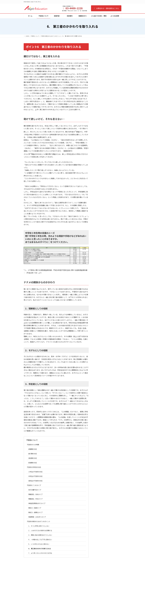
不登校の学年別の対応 (34, 467)
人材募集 (60, 613)
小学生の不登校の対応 (35, 472)
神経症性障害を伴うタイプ (36, 503)
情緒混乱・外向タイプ (35, 499)
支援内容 (60, 589)
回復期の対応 (32, 463)
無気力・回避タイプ (34, 508)
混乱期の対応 (32, 458)
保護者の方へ (62, 596)
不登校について (32, 440)
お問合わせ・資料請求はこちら (106, 8)
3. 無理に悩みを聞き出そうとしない (40, 535)
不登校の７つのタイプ (34, 485)
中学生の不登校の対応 (35, 476)
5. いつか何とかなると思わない (38, 544)
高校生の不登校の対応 (35, 481)
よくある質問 (62, 606)
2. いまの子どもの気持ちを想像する (40, 530)
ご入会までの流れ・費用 (65, 599)
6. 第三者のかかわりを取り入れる (39, 548)
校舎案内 (60, 592)
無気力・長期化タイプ (35, 512)
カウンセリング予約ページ (65, 603)
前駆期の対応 (32, 449)
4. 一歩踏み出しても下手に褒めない (40, 539)
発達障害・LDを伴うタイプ (37, 517)
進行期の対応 (32, 454)
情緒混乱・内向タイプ (35, 494)
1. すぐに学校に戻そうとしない (38, 526)
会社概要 (60, 610)
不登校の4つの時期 (33, 445)
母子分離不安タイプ (34, 490)
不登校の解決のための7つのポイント (38, 521)
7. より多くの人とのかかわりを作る (40, 553)
